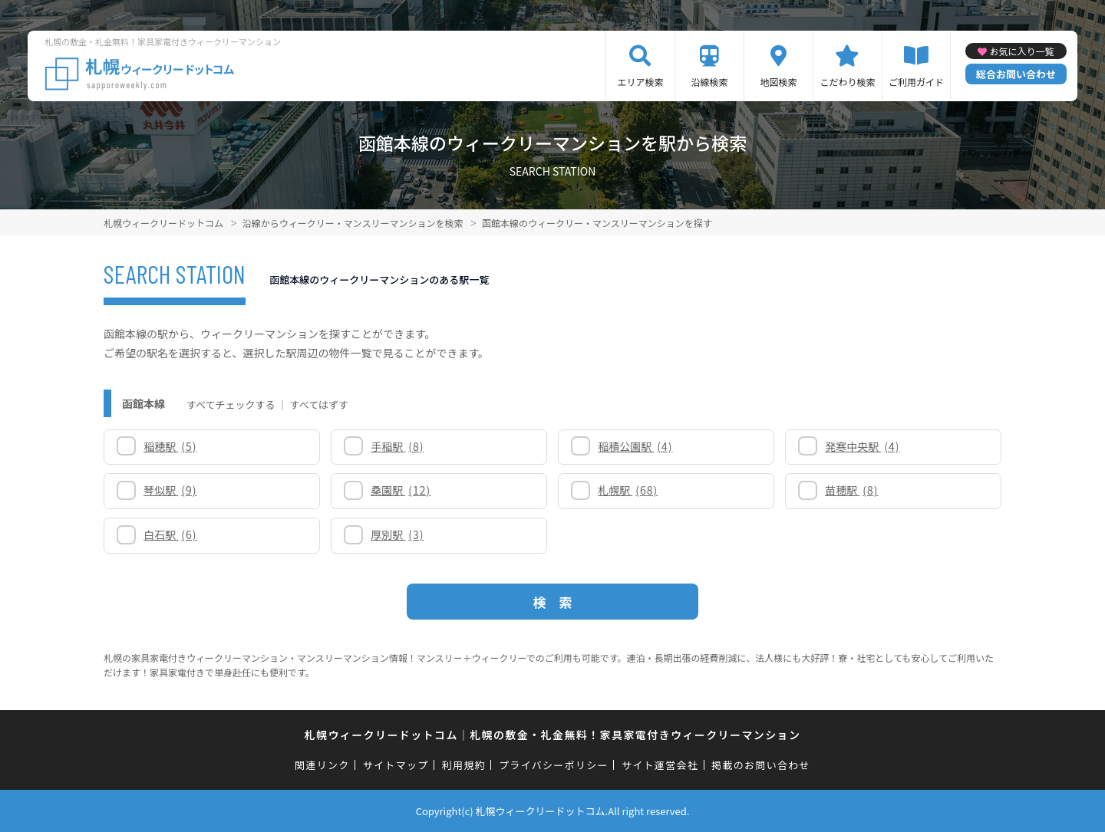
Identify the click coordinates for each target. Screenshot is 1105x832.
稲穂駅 (169, 446)
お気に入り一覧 (1021, 51)
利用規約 (464, 765)
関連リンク (322, 765)
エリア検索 (640, 81)
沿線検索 (709, 81)
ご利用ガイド (916, 81)
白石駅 (169, 534)
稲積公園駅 (635, 446)
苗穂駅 (851, 490)
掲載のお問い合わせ (760, 765)
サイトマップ (396, 765)
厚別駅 (397, 534)
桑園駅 (400, 490)
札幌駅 (628, 490)
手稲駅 (397, 446)
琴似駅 (169, 490)
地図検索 (778, 81)
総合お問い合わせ (1016, 74)
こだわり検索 (847, 81)
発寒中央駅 (862, 446)
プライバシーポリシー (554, 765)
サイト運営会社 (660, 765)
